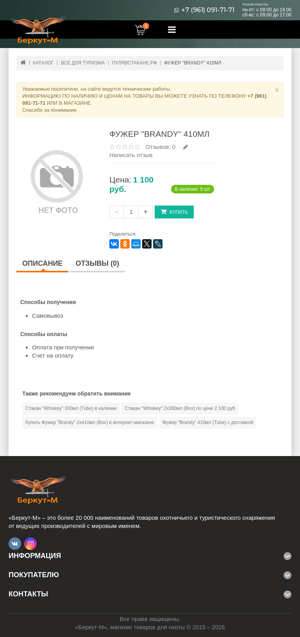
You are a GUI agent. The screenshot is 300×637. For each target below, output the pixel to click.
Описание (42, 263)
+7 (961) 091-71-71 (207, 10)
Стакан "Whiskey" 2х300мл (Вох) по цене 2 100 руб (180, 408)
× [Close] (277, 90)
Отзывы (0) (97, 263)
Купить (174, 211)
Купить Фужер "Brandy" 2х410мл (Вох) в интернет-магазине (89, 422)
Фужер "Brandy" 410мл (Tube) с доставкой (208, 422)
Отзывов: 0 (160, 146)
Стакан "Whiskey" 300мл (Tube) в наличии (70, 408)
